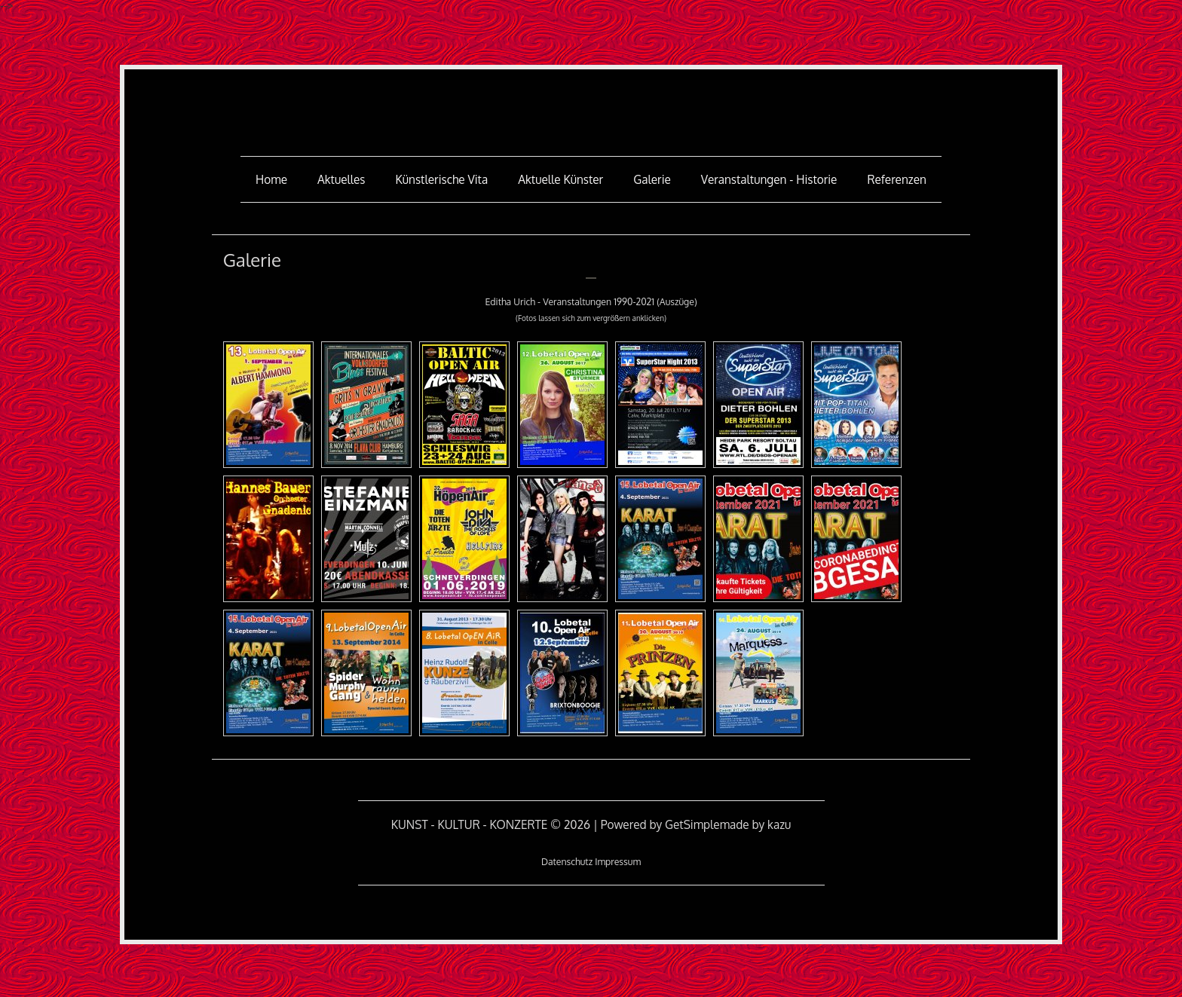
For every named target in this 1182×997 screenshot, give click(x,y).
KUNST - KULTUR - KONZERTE (590, 102)
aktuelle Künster (560, 179)
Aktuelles (341, 179)
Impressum (618, 861)
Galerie (652, 179)
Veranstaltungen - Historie (769, 179)
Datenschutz (567, 861)
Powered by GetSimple (660, 824)
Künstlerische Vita (442, 179)
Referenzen (896, 179)
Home (271, 179)
